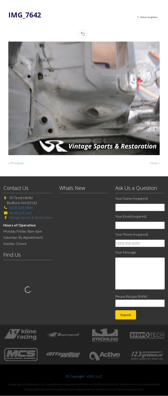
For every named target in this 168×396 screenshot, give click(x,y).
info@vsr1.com (20, 212)
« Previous (16, 163)
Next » (155, 163)
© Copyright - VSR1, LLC (84, 376)
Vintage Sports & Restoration (30, 217)
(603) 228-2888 (21, 207)
